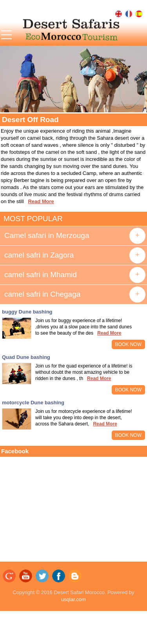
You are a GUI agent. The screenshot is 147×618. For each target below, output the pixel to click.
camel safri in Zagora (39, 255)
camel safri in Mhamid (40, 274)
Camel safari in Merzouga (46, 235)
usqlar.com (73, 599)
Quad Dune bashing (26, 357)
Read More (41, 201)
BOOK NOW (128, 344)
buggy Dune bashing (27, 312)
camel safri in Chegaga (42, 294)
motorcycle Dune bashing (33, 402)
